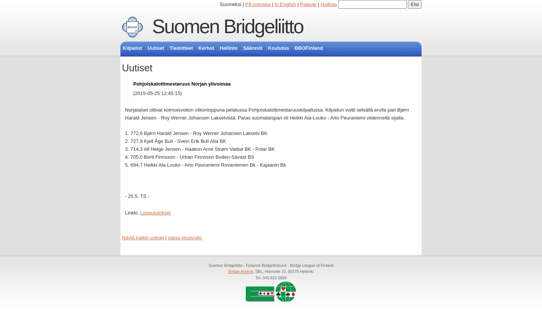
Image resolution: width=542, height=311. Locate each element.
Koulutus (278, 48)
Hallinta (329, 4)
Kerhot (206, 48)
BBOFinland (309, 48)
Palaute (308, 4)
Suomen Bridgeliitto (227, 26)
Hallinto (229, 48)
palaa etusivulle (185, 238)
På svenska (258, 4)
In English (285, 4)
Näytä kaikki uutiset (143, 238)
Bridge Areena (240, 272)
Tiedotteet (181, 48)
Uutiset (156, 48)
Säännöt (252, 48)
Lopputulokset (155, 213)
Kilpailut (132, 48)
